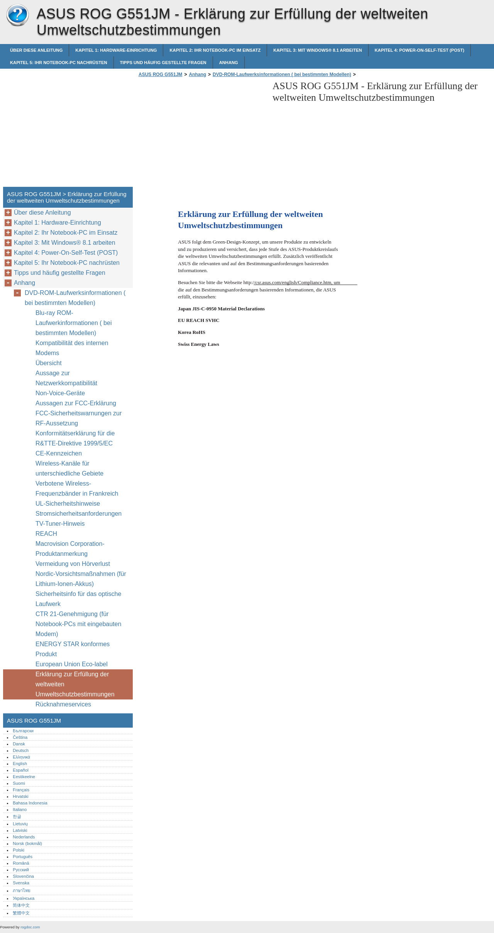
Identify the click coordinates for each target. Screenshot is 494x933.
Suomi (19, 783)
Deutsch (21, 750)
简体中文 (21, 905)
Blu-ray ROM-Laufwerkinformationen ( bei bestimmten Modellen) (74, 323)
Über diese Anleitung (36, 50)
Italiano (20, 809)
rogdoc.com (30, 927)
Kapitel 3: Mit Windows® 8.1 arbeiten (317, 50)
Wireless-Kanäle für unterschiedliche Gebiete (69, 468)
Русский (21, 869)
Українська (23, 898)
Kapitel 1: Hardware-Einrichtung (116, 50)
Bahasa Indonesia (30, 803)
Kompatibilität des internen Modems (72, 348)
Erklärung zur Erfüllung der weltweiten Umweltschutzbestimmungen (75, 684)
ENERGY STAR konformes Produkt (73, 649)
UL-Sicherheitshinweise (68, 503)
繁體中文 (21, 913)
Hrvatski (20, 796)
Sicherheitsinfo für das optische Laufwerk (78, 599)
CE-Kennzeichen (59, 453)
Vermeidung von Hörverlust (73, 563)
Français (21, 789)
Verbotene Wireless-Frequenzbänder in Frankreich (77, 488)
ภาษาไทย (21, 890)
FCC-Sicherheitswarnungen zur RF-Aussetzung (79, 418)
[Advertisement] (201, 134)
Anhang (228, 62)
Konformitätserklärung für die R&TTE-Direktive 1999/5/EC (75, 438)
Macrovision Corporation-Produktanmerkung (70, 548)
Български (23, 730)
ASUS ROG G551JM (17, 15)
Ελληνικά (21, 757)
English (20, 763)
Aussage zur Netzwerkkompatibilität (66, 378)
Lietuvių (20, 823)
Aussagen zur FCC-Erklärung (76, 403)
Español (20, 770)
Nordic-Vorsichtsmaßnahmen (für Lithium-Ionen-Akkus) (81, 579)
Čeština (20, 737)
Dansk (19, 744)
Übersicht (49, 363)
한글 (17, 816)
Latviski (20, 830)
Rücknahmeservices (63, 704)
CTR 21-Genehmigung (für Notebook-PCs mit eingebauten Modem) (78, 624)
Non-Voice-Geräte (61, 393)
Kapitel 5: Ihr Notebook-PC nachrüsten (58, 62)
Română (21, 863)
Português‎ (22, 856)
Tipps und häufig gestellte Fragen (163, 62)
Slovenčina (23, 876)
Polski (18, 850)
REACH (46, 533)
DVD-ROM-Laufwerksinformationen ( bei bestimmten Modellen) (282, 74)
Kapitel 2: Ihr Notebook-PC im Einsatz (215, 50)
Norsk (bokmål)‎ (27, 843)
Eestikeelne (24, 776)
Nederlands (24, 837)
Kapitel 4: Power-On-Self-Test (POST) (419, 50)
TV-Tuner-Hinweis (60, 523)
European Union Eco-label (72, 664)
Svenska (21, 883)
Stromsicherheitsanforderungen (79, 513)
